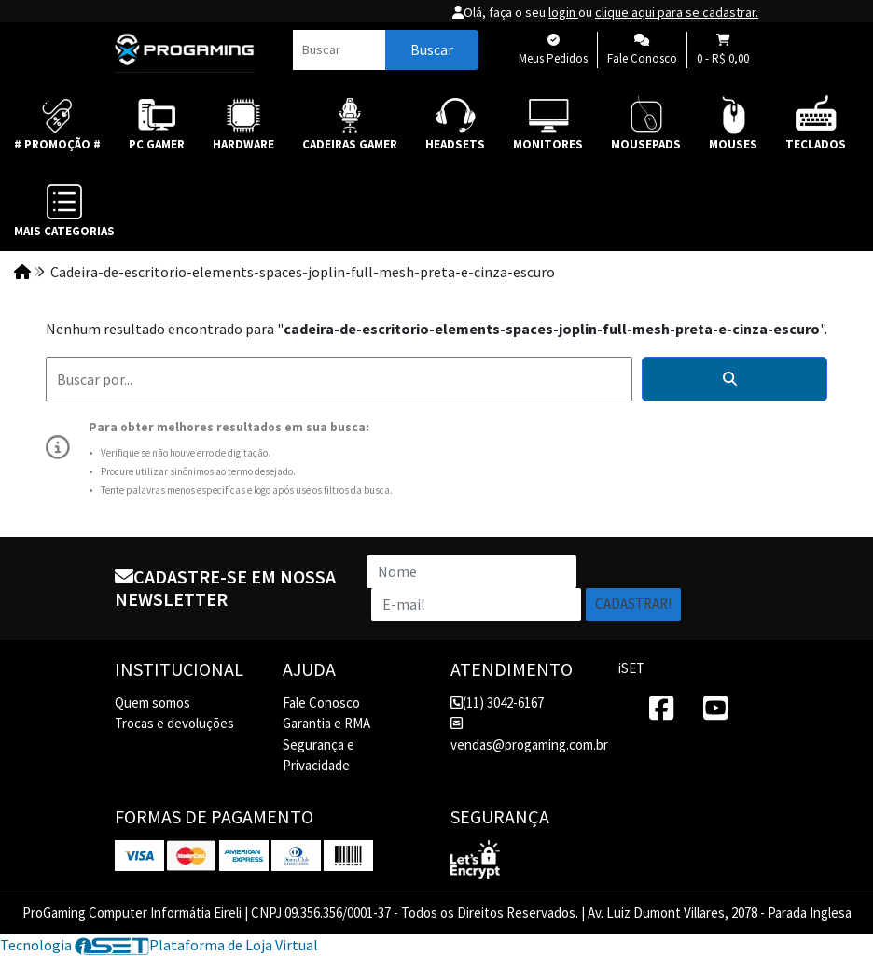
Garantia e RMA (326, 723)
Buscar (431, 49)
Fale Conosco (321, 702)
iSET (631, 668)
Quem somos (152, 702)
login (563, 12)
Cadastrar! (633, 603)
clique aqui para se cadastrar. (676, 12)
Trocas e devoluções (174, 723)
